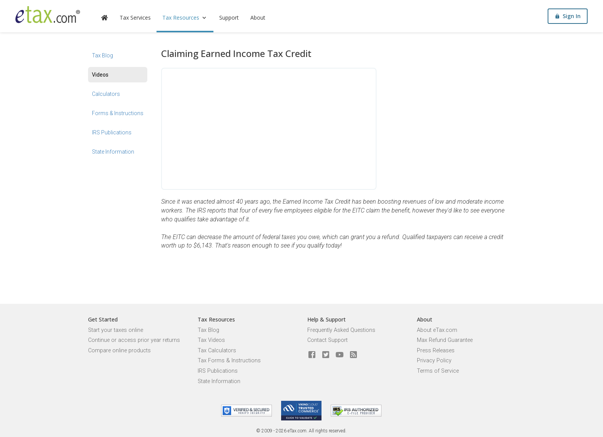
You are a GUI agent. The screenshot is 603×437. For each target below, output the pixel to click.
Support (229, 17)
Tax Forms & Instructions (229, 360)
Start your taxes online (115, 330)
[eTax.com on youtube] (339, 355)
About (257, 17)
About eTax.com (437, 330)
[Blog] (353, 355)
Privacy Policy (434, 360)
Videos (100, 75)
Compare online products (119, 350)
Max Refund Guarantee (445, 340)
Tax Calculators (217, 350)
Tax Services (135, 17)
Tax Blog (102, 55)
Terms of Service (438, 371)
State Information (113, 152)
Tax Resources (185, 17)
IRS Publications (112, 132)
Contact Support (327, 340)
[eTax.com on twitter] (325, 355)
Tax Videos (211, 340)
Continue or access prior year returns (134, 340)
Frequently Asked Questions (341, 330)
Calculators (106, 94)
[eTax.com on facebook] (311, 355)
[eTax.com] (47, 14)
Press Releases (436, 350)
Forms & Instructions (117, 113)
